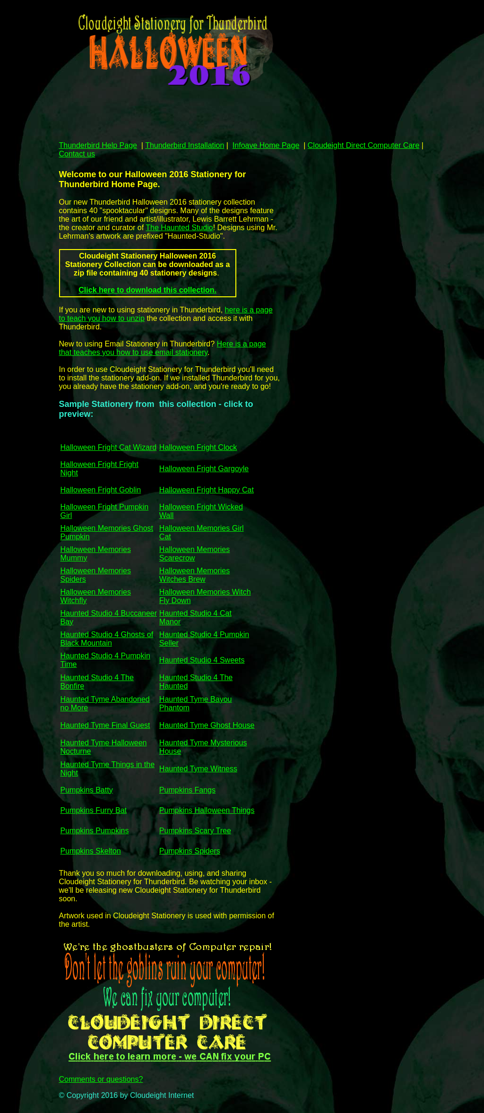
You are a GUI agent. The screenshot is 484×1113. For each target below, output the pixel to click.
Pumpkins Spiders (189, 851)
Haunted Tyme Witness (198, 769)
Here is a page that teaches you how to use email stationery (162, 348)
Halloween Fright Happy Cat (206, 490)
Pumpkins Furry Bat (93, 810)
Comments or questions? (101, 1079)
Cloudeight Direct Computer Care (364, 145)
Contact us (77, 154)
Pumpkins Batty (86, 790)
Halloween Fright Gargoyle (204, 469)
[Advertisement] (231, 115)
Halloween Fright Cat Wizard (108, 447)
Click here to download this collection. (147, 290)
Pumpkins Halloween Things (207, 810)
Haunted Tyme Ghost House (207, 725)
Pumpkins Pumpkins (94, 831)
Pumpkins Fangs (187, 790)
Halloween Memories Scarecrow (194, 553)
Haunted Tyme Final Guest (105, 725)
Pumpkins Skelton (90, 851)
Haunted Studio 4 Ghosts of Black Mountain (107, 638)
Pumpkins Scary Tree (195, 831)
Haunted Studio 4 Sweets (202, 660)
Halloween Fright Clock (198, 447)
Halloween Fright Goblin (100, 490)
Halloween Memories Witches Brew (194, 575)
